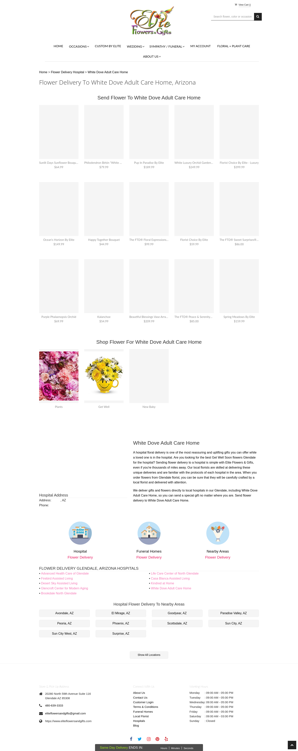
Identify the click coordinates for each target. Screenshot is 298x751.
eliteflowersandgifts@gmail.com (65, 713)
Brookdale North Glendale (59, 593)
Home (58, 46)
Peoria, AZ (64, 623)
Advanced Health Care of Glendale (65, 573)
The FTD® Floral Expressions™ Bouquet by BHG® (149, 239)
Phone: (44, 505)
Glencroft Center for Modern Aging (64, 588)
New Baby (148, 406)
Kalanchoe (104, 316)
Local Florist (141, 716)
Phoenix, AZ (121, 623)
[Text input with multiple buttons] (232, 16)
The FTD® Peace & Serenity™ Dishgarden (194, 316)
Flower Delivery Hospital (68, 72)
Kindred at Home (162, 583)
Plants (59, 406)
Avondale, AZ (64, 613)
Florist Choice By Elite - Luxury (239, 162)
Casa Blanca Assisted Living (170, 578)
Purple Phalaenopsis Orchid (58, 316)
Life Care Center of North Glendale (175, 573)
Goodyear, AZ (177, 613)
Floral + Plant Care (233, 46)
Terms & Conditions (145, 706)
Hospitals (139, 720)
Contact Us (140, 697)
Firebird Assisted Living (57, 578)
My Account (200, 46)
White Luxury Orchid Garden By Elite (194, 162)
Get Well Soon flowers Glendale (234, 457)
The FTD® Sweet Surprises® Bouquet (239, 239)
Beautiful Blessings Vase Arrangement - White (149, 316)
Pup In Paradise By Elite (149, 162)
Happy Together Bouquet (104, 239)
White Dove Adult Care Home (108, 72)
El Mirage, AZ (121, 613)
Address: (45, 500)
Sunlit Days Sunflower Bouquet (58, 162)
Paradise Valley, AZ (233, 613)
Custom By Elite (108, 46)
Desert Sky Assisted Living (59, 583)
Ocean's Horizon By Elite (58, 239)
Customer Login (143, 702)
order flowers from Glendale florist (156, 477)
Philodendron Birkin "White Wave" (104, 162)
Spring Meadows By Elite (239, 316)
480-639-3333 (54, 705)
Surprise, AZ (120, 633)
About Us (139, 692)
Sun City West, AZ (64, 633)
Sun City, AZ (233, 623)
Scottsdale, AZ (177, 623)
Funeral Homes (143, 711)
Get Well (103, 406)
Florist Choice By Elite (194, 239)
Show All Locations (149, 654)
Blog (136, 725)
